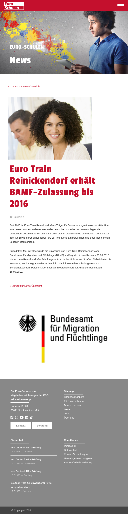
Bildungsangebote (74, 396)
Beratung (42, 425)
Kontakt (21, 425)
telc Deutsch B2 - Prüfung (25, 471)
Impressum (70, 445)
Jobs (66, 413)
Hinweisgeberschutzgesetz (79, 458)
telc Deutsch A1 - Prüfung (25, 447)
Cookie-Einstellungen (76, 454)
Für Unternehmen (74, 401)
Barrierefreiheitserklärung (78, 462)
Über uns (69, 417)
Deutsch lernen (72, 405)
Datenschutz (71, 450)
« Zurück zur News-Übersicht (24, 86)
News (67, 409)
